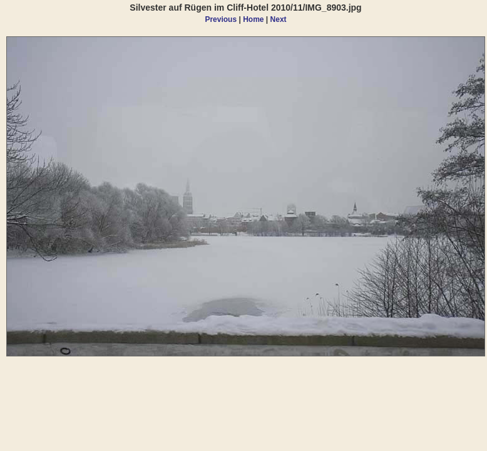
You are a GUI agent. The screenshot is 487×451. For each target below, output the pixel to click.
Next (278, 19)
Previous (221, 19)
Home (253, 19)
